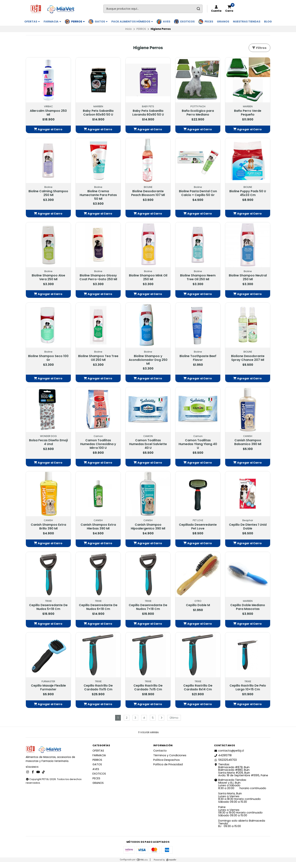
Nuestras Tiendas (246, 21)
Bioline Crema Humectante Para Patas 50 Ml (98, 195)
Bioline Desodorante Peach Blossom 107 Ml (148, 193)
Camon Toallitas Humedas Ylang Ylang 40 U (198, 444)
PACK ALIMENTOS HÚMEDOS (132, 21)
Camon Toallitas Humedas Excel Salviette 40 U (148, 444)
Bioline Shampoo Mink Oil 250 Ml (148, 277)
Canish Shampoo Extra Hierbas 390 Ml (98, 526)
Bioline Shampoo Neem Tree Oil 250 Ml (198, 277)
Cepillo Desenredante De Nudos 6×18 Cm (98, 607)
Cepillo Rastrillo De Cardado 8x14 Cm (197, 687)
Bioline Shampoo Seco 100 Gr (48, 358)
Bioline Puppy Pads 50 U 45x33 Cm (247, 193)
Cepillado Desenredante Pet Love (198, 526)
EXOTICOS (187, 21)
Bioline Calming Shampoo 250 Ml (48, 193)
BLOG (268, 21)
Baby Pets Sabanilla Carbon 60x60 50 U (98, 113)
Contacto (160, 750)
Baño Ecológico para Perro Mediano (198, 113)
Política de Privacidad (168, 764)
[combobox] (153, 9)
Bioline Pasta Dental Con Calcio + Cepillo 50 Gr (198, 193)
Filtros (259, 48)
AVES (166, 21)
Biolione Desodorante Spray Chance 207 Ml (247, 358)
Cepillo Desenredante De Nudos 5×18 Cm (48, 607)
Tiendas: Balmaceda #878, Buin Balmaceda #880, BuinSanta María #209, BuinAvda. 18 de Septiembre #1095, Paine (241, 770)
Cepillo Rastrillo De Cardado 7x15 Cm (148, 687)
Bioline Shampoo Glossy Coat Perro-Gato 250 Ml (98, 277)
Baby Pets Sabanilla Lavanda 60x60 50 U (148, 113)
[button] (48, 129)
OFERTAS (32, 21)
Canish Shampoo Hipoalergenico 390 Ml (148, 526)
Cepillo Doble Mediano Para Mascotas (247, 607)
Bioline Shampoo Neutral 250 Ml (248, 277)
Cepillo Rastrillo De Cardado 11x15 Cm (98, 687)
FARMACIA (52, 21)
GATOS (101, 21)
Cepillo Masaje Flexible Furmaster (48, 687)
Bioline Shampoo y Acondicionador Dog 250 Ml (148, 360)
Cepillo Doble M (198, 605)
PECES (209, 21)
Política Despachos (166, 760)
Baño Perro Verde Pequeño (247, 113)
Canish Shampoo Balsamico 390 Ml (247, 442)
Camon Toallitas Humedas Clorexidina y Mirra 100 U (98, 444)
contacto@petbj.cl (229, 750)
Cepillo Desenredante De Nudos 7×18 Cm (148, 607)
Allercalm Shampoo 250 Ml (48, 113)
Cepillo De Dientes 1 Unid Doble (248, 526)
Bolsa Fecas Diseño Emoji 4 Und (48, 442)
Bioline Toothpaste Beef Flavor (198, 358)
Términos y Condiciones (169, 755)
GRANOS (223, 21)
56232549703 (225, 760)
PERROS (78, 21)
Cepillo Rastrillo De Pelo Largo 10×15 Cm (248, 687)
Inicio (128, 29)
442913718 (223, 755)
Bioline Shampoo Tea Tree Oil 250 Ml (98, 358)
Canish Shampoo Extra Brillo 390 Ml (48, 526)
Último (174, 718)
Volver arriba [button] (148, 732)
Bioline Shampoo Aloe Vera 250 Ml (48, 277)
